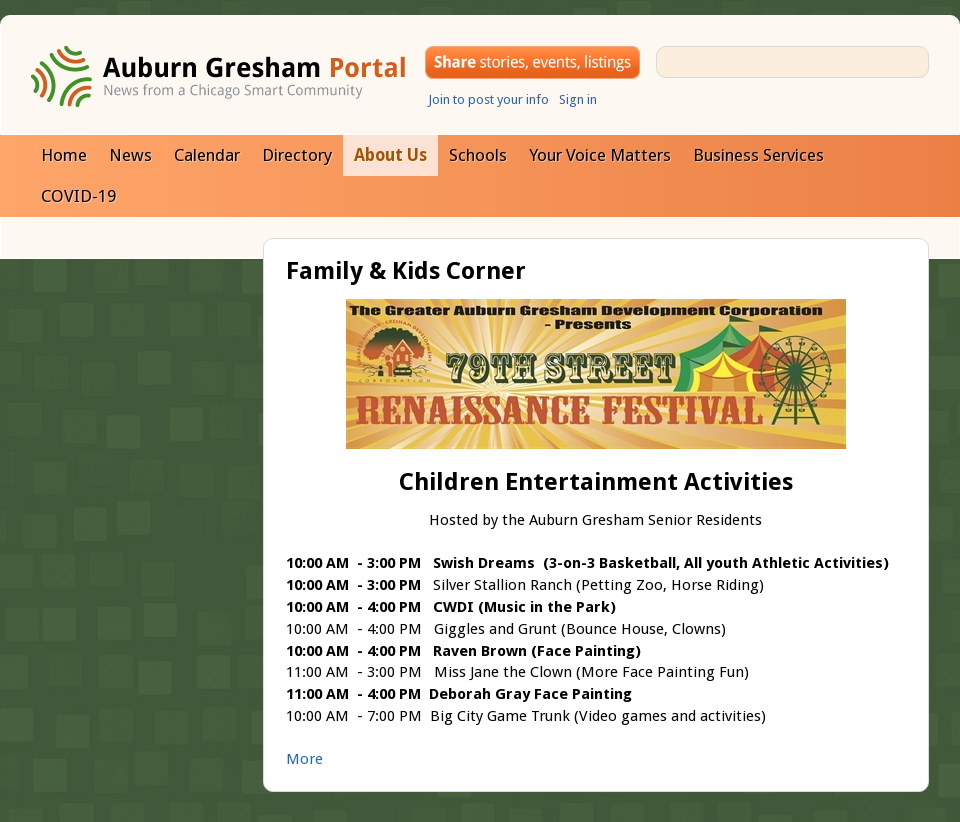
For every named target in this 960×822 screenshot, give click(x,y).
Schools (478, 155)
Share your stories (532, 62)
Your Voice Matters (600, 155)
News (130, 155)
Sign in (578, 99)
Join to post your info (488, 99)
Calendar (207, 155)
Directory (297, 155)
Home (64, 155)
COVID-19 (78, 196)
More (304, 759)
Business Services (758, 155)
